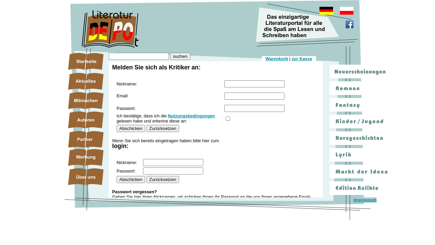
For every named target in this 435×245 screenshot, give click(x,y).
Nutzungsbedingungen (191, 115)
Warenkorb (276, 58)
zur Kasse (302, 58)
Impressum (365, 199)
